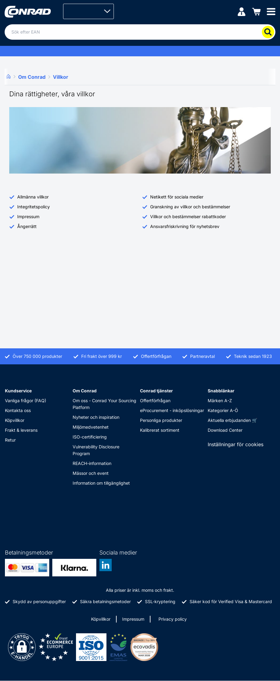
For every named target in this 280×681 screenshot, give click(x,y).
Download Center (225, 430)
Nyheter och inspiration (96, 417)
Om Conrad (85, 390)
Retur (10, 440)
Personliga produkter (161, 420)
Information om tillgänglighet (101, 483)
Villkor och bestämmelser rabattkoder (188, 216)
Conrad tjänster (156, 390)
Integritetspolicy (33, 206)
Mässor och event (91, 473)
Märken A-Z (220, 400)
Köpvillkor (14, 420)
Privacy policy (172, 619)
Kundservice (18, 390)
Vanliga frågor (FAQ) (25, 400)
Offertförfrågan (155, 400)
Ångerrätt (27, 226)
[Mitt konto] (241, 11)
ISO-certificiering (90, 436)
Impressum (28, 216)
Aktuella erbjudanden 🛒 (232, 420)
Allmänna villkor (33, 196)
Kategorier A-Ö (223, 410)
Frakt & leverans (21, 430)
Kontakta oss (18, 410)
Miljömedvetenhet (91, 427)
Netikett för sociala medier (176, 196)
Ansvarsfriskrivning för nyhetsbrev (184, 226)
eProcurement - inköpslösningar (172, 410)
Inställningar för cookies (235, 444)
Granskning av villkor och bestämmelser (190, 206)
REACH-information (92, 463)
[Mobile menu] (271, 11)
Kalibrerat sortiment (159, 430)
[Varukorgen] (256, 11)
